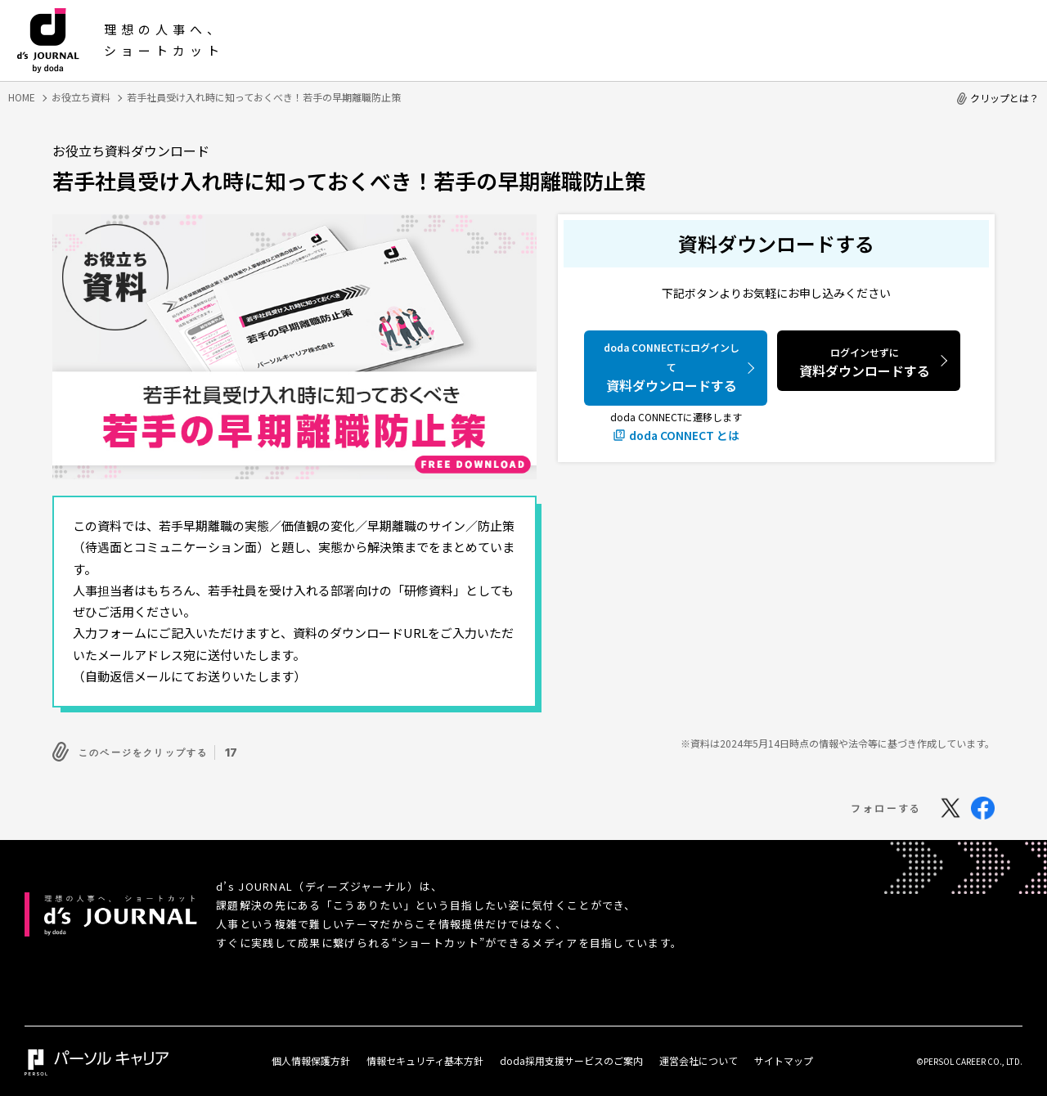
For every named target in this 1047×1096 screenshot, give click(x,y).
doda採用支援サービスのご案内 (571, 1057)
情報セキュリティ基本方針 (424, 1057)
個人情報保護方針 (311, 1057)
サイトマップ (783, 1057)
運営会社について (698, 1057)
